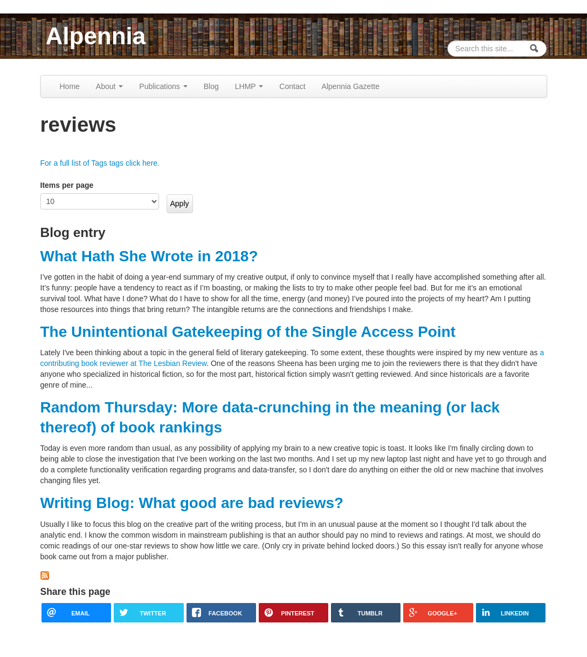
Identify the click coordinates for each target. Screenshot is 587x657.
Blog (211, 86)
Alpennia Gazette (350, 86)
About (109, 86)
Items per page (67, 185)
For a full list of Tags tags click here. (100, 163)
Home (70, 86)
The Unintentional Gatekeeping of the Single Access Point (248, 331)
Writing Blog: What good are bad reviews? (192, 503)
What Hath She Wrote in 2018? (149, 256)
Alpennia (96, 36)
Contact (292, 86)
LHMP (249, 86)
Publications (163, 86)
